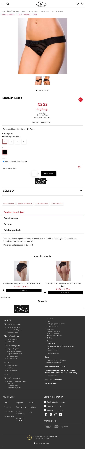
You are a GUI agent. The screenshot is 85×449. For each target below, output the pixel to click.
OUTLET (7, 320)
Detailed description (14, 212)
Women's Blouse (12, 370)
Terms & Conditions (20, 412)
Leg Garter (51, 343)
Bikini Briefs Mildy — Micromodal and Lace (21, 283)
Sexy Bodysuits (12, 358)
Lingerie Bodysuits (13, 349)
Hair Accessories (53, 376)
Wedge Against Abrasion (56, 324)
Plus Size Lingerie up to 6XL (56, 366)
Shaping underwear (53, 353)
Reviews (8, 224)
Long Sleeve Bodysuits (14, 354)
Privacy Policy (21, 407)
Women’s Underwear (13, 11)
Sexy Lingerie (9, 374)
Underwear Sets (52, 326)
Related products (12, 230)
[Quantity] (34, 173)
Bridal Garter (52, 351)
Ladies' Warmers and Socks (56, 360)
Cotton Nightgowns (13, 327)
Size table (32, 407)
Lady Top (10, 368)
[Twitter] (51, 415)
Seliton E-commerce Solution (42, 447)
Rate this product (43, 90)
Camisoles (50, 329)
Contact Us (8, 411)
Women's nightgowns (12, 324)
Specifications (11, 218)
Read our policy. (42, 438)
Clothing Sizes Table (12, 137)
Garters (49, 341)
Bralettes (50, 338)
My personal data (42, 442)
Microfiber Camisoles (55, 335)
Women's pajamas (11, 336)
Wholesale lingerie (20, 419)
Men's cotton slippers (54, 362)
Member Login (9, 416)
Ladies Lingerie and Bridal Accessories (60, 346)
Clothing (7, 362)
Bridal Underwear (54, 349)
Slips (48, 321)
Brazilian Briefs (45, 11)
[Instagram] (56, 415)
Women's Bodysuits (12, 345)
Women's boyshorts (14, 387)
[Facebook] (46, 415)
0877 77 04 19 (57, 406)
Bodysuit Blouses (12, 356)
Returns (32, 403)
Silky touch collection (53, 379)
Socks (47, 357)
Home (3, 11)
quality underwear (25, 203)
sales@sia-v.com (58, 402)
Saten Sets (10, 342)
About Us (7, 407)
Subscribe (6, 297)
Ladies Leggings (12, 365)
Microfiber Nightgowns (14, 330)
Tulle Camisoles (53, 333)
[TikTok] (61, 415)
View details (24, 290)
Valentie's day (56, 203)
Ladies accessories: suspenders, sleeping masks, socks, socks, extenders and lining (61, 371)
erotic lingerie (8, 203)
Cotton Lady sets (12, 339)
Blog (30, 411)
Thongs (50, 318)
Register (19, 403)
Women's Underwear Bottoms (29, 11)
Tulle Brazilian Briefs (57, 11)
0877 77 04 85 (57, 410)
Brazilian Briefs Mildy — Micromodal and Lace (63, 284)
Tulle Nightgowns (12, 332)
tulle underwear (42, 203)
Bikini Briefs (12, 384)
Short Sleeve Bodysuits (14, 351)
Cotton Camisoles (54, 332)
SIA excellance (50, 383)
